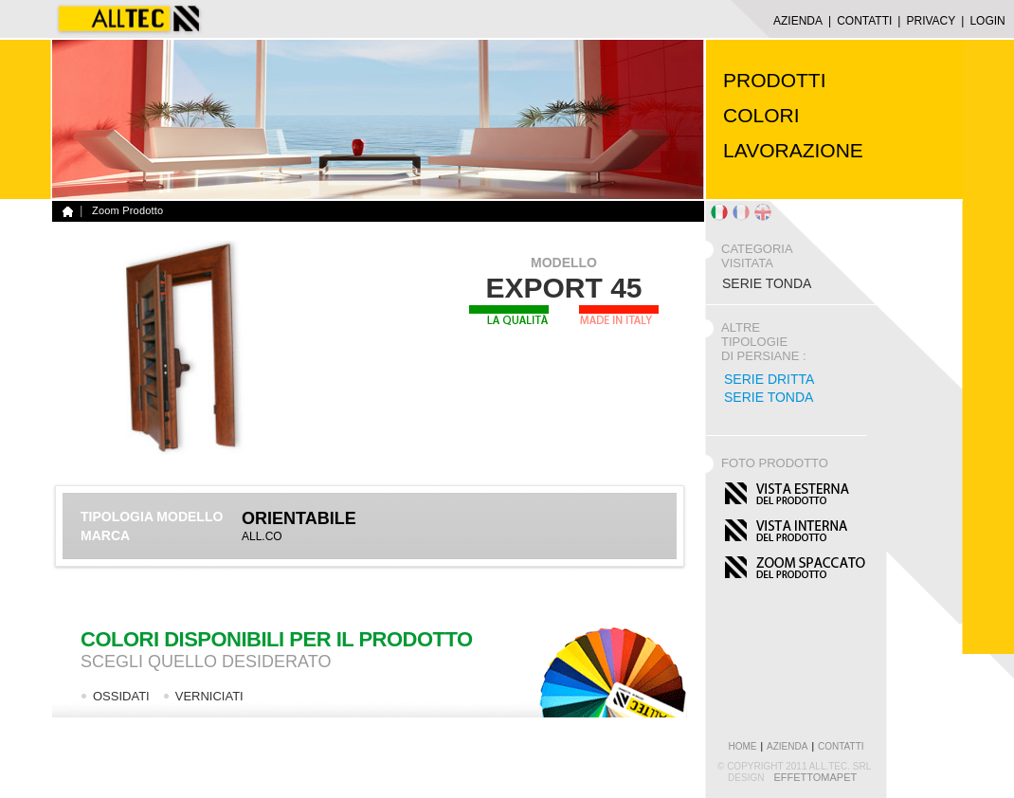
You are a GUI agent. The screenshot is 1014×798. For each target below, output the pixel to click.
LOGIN (987, 20)
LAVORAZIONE (793, 150)
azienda (787, 746)
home (742, 746)
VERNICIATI (209, 696)
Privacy (930, 20)
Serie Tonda (768, 397)
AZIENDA (798, 20)
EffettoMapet (815, 777)
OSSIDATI (121, 696)
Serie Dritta (769, 379)
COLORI (761, 115)
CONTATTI (864, 20)
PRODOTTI (774, 80)
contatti (841, 746)
